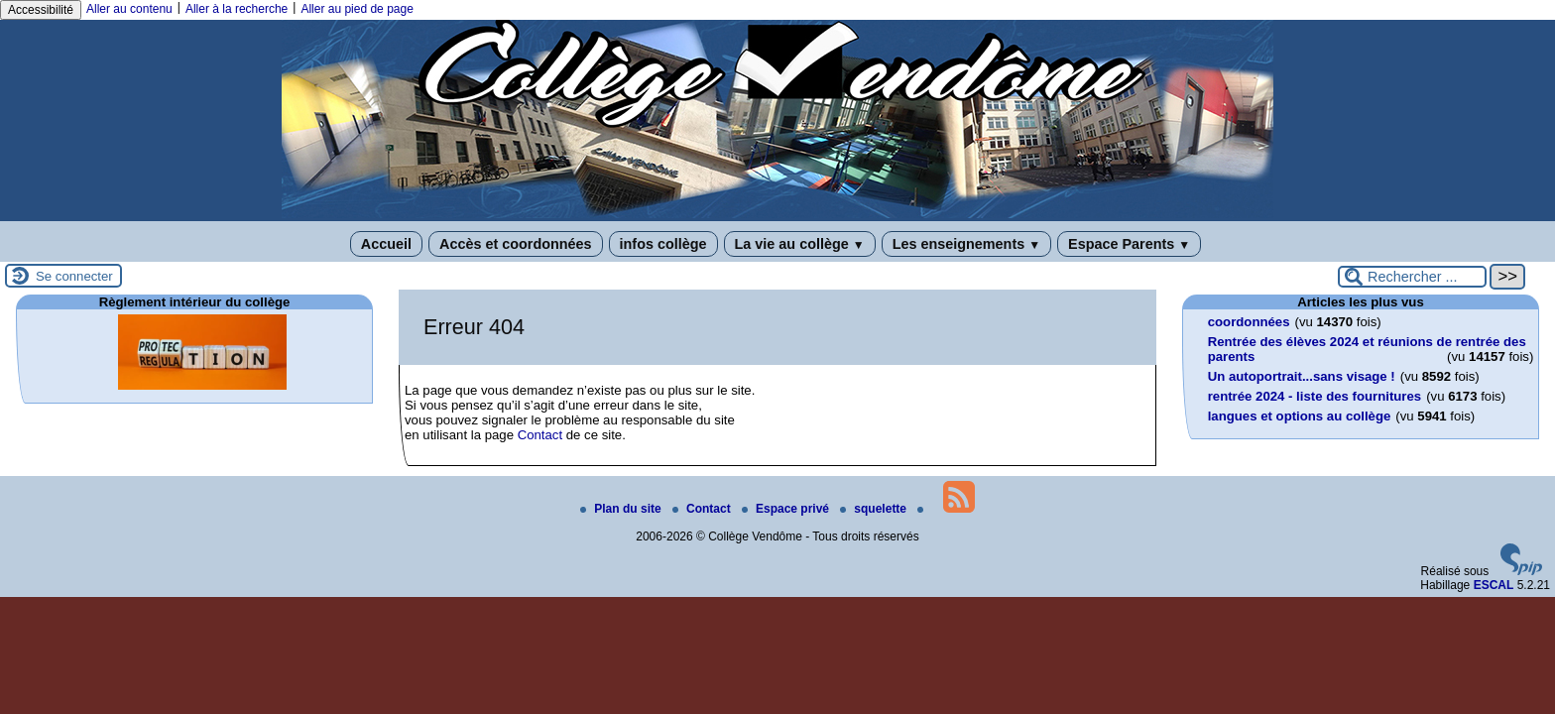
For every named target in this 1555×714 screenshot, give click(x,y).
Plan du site (622, 509)
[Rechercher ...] (1412, 277)
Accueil (386, 244)
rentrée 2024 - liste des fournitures (1314, 396)
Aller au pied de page (356, 9)
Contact (540, 434)
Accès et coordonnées (515, 244)
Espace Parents (1129, 244)
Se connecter (74, 276)
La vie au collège (800, 244)
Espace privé (787, 509)
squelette (874, 509)
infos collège (663, 244)
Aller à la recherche (236, 9)
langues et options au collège (1299, 416)
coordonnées (1249, 321)
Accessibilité (40, 10)
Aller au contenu (129, 9)
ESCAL (1494, 585)
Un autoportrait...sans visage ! (1301, 376)
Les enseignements (966, 244)
